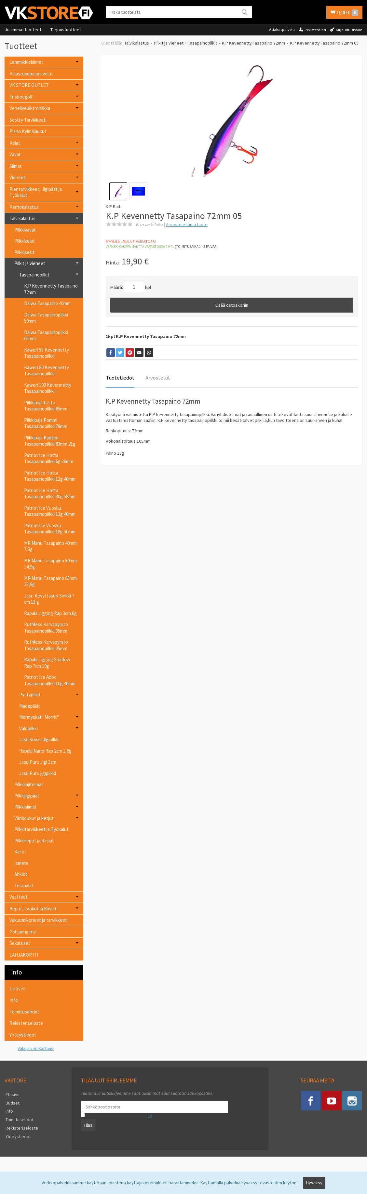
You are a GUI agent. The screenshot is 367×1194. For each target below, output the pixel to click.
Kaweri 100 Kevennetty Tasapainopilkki (47, 388)
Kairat (20, 852)
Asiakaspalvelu (282, 29)
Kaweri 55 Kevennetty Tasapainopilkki (46, 353)
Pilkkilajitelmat (28, 784)
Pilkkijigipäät (26, 796)
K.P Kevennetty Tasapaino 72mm (51, 289)
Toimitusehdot (24, 1012)
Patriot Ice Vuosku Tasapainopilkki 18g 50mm (49, 528)
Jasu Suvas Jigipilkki (39, 739)
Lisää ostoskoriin (231, 305)
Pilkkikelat (24, 241)
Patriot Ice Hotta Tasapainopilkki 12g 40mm (49, 476)
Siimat (15, 166)
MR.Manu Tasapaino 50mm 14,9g (50, 563)
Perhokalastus (24, 207)
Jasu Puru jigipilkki (37, 773)
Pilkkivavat (25, 230)
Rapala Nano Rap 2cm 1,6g (45, 751)
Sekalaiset (19, 943)
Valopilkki (28, 728)
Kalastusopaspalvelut (31, 74)
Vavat (15, 154)
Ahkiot (20, 874)
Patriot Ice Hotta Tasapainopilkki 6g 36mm (48, 458)
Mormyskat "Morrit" (39, 717)
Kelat (14, 143)
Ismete (21, 863)
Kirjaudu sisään (349, 29)
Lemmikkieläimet (26, 62)
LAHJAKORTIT (24, 955)
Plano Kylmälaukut (28, 131)
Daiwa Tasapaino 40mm (47, 303)
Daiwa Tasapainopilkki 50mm (46, 318)
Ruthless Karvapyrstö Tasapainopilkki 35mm (46, 627)
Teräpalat (24, 885)
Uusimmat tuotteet (23, 30)
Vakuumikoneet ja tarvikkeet (38, 920)
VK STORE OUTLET (29, 85)
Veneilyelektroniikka (29, 108)
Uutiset (17, 989)
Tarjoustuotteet (65, 30)
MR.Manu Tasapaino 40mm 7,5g (50, 546)
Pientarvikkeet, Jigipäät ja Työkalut (35, 192)
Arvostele (187, 224)
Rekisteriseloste (26, 1023)
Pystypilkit (30, 694)
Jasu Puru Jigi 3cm (37, 762)
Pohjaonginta (22, 932)
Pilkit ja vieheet (29, 263)
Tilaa (87, 1125)
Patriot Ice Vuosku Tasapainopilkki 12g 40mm (49, 511)
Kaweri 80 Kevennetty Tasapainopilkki (46, 370)
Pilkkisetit (24, 252)
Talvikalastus (22, 218)
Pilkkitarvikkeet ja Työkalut (41, 829)
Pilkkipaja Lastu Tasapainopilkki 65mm (45, 405)
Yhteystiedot (22, 1035)
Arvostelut (157, 377)
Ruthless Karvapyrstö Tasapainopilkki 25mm (46, 645)
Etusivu (12, 1094)
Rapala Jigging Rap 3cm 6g (50, 613)
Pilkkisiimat (25, 807)
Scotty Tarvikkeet (27, 120)
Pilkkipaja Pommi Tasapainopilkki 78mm (45, 423)
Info (13, 1000)
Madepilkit (29, 706)
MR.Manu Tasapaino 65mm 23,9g (50, 581)
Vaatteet (18, 897)
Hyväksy (314, 1183)
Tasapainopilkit (34, 275)
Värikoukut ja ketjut (34, 818)
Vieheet (17, 177)
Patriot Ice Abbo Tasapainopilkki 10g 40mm (49, 680)
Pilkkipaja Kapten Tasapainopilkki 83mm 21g (49, 441)
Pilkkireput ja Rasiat (34, 841)
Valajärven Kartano (36, 1048)
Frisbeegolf (21, 97)
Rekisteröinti (315, 29)
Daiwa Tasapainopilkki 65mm (46, 335)
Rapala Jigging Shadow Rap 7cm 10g (47, 662)
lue (149, 1116)
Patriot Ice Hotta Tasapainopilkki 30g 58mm (49, 493)
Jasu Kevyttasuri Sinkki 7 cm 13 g (49, 599)
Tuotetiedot (120, 377)
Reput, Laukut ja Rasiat (33, 909)
